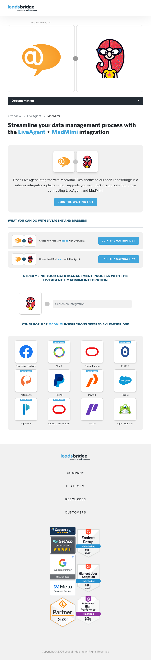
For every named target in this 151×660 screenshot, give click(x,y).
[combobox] (92, 304)
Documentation (23, 100)
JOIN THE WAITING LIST (75, 202)
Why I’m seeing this (41, 22)
